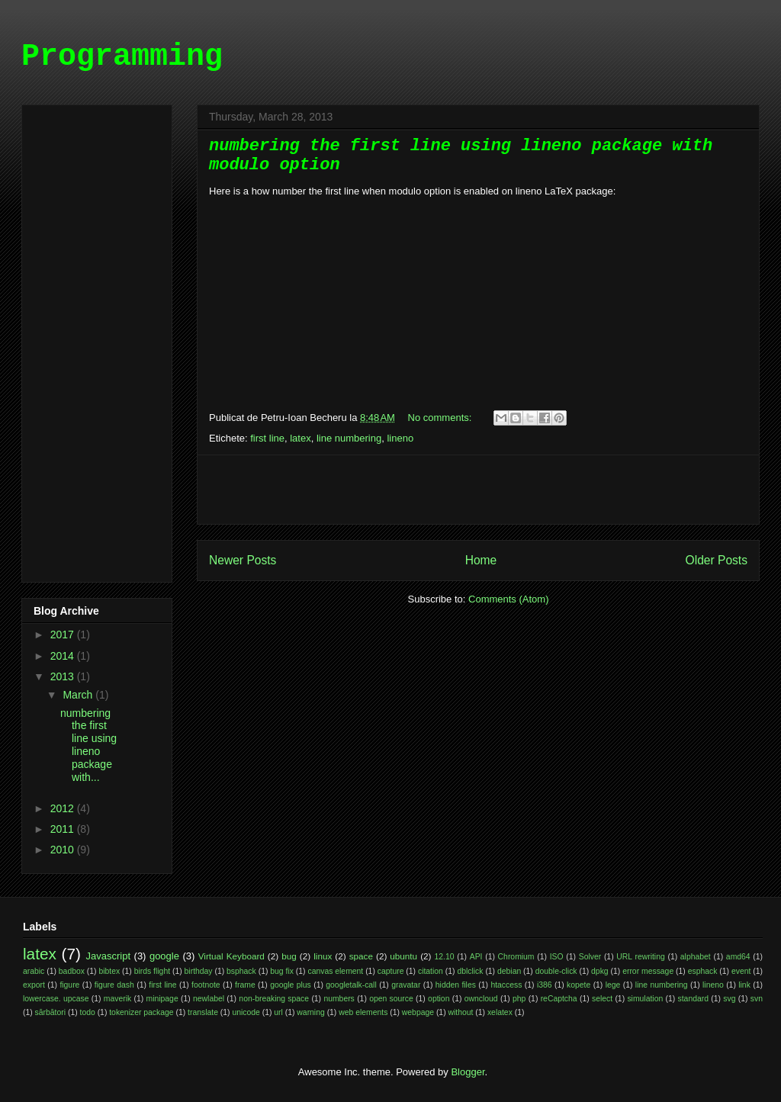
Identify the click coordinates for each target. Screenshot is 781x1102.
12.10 (445, 957)
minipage (162, 998)
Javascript (108, 956)
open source (391, 998)
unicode (245, 1012)
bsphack (241, 971)
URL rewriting (640, 957)
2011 (63, 829)
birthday (199, 971)
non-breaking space (274, 998)
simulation (645, 998)
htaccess (506, 985)
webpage (418, 1012)
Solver (590, 957)
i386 (544, 985)
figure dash (114, 985)
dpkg (600, 971)
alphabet (695, 957)
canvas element (335, 971)
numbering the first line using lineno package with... (88, 745)
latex (300, 438)
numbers (338, 998)
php (519, 998)
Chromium (516, 957)
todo (87, 1012)
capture (391, 971)
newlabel (208, 998)
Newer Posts (242, 560)
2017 (63, 634)
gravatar (405, 985)
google (164, 956)
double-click (556, 971)
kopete (578, 985)
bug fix (282, 971)
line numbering (349, 438)
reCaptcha (559, 998)
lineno (400, 438)
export (34, 985)
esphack (703, 971)
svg (729, 998)
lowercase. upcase (55, 998)
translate (203, 1012)
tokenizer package (141, 1012)
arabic (33, 971)
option (438, 998)
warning (310, 1012)
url (278, 1012)
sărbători (50, 1012)
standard (693, 998)
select (602, 998)
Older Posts (716, 560)
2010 (63, 849)
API (476, 957)
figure (69, 985)
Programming (122, 57)
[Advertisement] (478, 489)
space (361, 956)
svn (756, 998)
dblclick (470, 971)
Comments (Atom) (508, 599)
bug (289, 956)
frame (245, 985)
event (740, 971)
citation (430, 971)
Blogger (467, 1072)
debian (509, 971)
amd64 (738, 957)
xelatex (500, 1012)
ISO (557, 957)
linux (322, 956)
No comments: (441, 417)
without (461, 1012)
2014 (63, 656)
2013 (63, 676)
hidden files (455, 985)
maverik (117, 998)
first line (267, 438)
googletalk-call (351, 985)
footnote (205, 985)
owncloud (481, 998)
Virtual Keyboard (231, 956)
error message (647, 971)
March (79, 695)
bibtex (109, 971)
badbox (72, 971)
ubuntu (403, 956)
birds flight (152, 971)
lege (613, 985)
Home (481, 560)
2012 (63, 808)
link (744, 985)
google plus (290, 985)
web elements (363, 1012)
